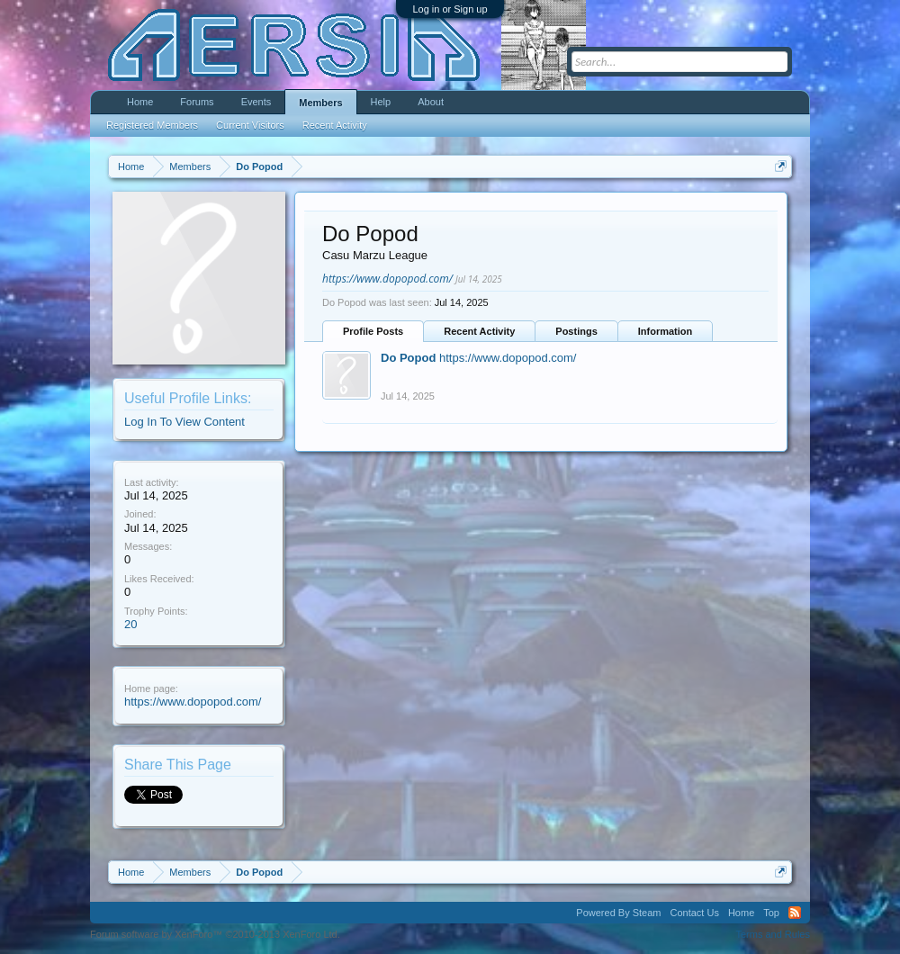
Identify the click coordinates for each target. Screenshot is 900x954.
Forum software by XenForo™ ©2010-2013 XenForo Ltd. (215, 934)
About (431, 101)
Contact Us (694, 912)
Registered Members (152, 125)
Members (320, 102)
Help (381, 101)
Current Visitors (250, 125)
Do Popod (408, 357)
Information (665, 331)
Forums (196, 101)
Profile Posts (373, 331)
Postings (576, 331)
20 (130, 624)
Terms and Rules (772, 934)
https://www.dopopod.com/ (192, 701)
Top (771, 912)
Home (140, 101)
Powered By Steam (618, 912)
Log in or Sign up (449, 9)
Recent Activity (479, 331)
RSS (794, 912)
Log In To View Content (184, 421)
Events (256, 101)
